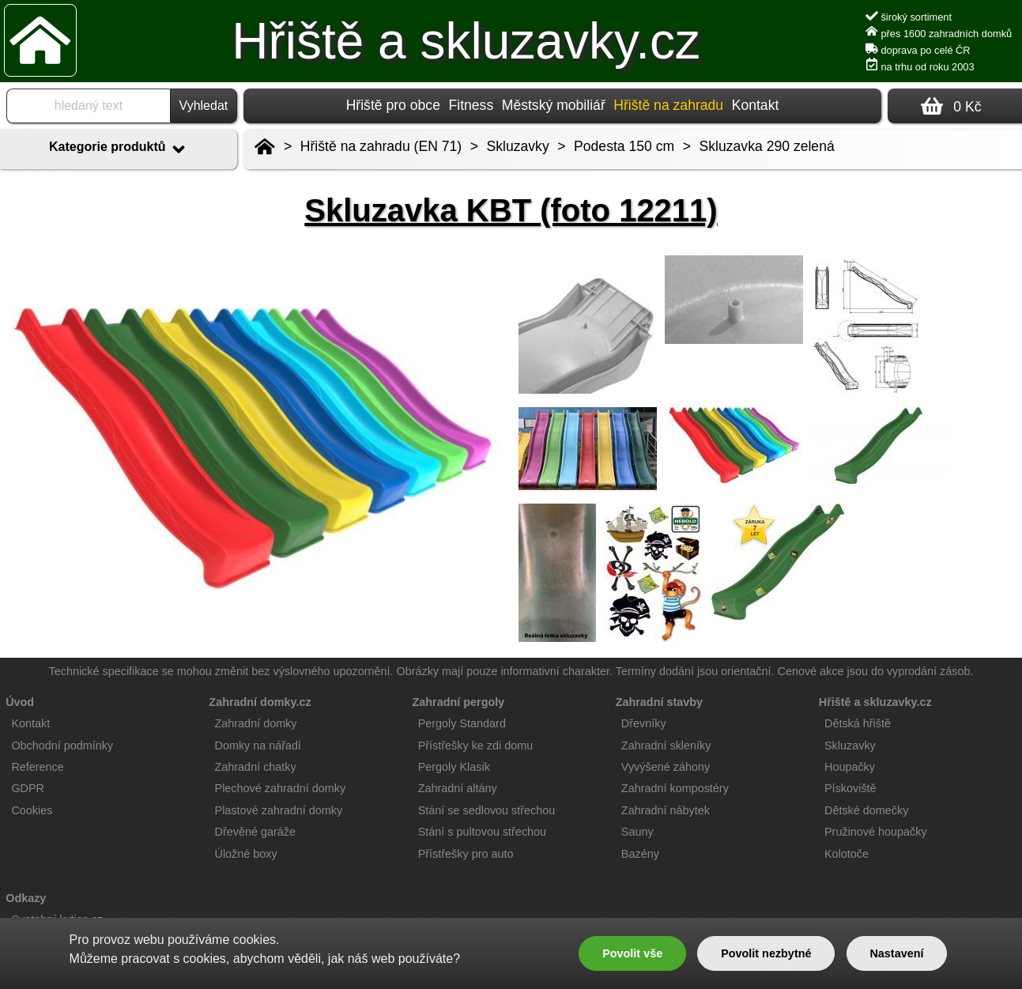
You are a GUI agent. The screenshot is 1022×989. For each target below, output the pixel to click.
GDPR (27, 788)
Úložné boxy (246, 853)
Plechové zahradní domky (280, 788)
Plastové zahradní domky (279, 810)
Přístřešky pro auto (466, 853)
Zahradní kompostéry (675, 788)
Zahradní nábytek (665, 810)
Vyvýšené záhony (665, 767)
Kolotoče (846, 853)
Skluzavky (518, 146)
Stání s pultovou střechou (482, 831)
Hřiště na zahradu (668, 105)
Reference (37, 767)
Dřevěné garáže (255, 831)
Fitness (470, 105)
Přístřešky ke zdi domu (476, 745)
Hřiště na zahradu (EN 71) (381, 146)
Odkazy (26, 898)
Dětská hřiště (857, 723)
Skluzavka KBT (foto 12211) (510, 210)
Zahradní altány (457, 788)
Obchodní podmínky (62, 745)
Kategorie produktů (118, 149)
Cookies (31, 810)
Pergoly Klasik (454, 767)
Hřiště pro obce (393, 105)
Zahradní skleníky (666, 745)
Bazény (640, 853)
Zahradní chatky (255, 767)
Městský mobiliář (553, 105)
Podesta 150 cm (624, 146)
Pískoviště (850, 788)
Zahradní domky (256, 723)
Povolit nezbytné (766, 953)
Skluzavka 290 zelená (767, 146)
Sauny (637, 831)
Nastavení (896, 953)
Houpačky (849, 767)
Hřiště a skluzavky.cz (466, 41)
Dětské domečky (866, 810)
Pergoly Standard (462, 723)
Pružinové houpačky (875, 831)
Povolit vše (632, 953)
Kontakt (755, 105)
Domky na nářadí (258, 745)
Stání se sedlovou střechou (487, 810)
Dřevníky (643, 723)
